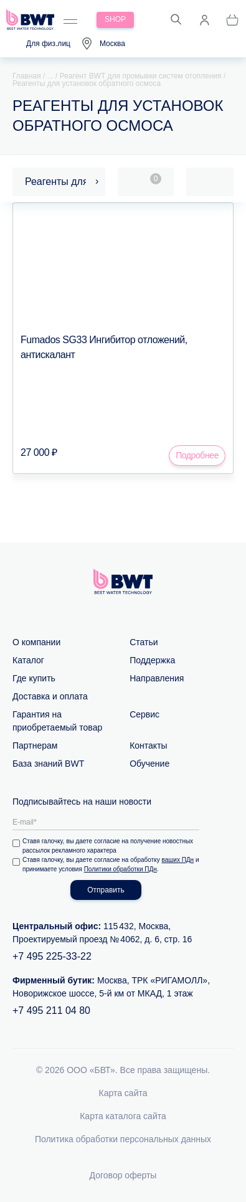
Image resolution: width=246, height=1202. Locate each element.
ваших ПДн (178, 859)
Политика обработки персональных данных (123, 1139)
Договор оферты (123, 1175)
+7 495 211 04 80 (51, 1010)
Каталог (28, 660)
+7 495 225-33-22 (52, 956)
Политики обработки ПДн (120, 869)
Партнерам (34, 745)
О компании (36, 642)
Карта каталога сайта (123, 1116)
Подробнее (197, 455)
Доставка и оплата (50, 696)
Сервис (144, 714)
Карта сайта (123, 1093)
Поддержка (152, 660)
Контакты (148, 745)
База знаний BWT (48, 764)
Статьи (144, 642)
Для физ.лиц (48, 43)
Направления (157, 678)
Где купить (33, 678)
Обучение (149, 764)
